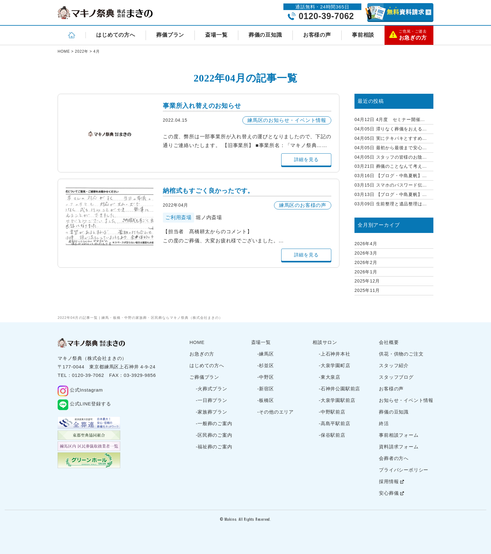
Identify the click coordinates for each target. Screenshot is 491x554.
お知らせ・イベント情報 (406, 400)
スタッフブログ (396, 377)
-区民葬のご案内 (214, 435)
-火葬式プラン (211, 388)
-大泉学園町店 (334, 365)
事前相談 (363, 35)
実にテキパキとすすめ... (390, 138)
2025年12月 (367, 280)
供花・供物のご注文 (401, 353)
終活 (384, 423)
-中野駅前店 (332, 411)
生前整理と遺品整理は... (390, 203)
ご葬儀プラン (204, 377)
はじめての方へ (115, 35)
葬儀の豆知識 (265, 35)
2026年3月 (365, 253)
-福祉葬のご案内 (214, 446)
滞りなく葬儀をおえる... (390, 128)
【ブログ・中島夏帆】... (390, 175)
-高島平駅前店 (334, 423)
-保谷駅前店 (332, 435)
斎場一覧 (216, 35)
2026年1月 (365, 271)
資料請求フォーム (398, 446)
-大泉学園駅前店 (337, 400)
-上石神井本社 (334, 353)
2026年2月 (365, 262)
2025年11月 (367, 290)
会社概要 (389, 342)
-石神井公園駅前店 (339, 388)
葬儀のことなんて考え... (390, 166)
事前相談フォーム (398, 435)
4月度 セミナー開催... (389, 119)
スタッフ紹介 (394, 365)
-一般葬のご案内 (214, 423)
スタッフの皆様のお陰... (390, 157)
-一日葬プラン (211, 400)
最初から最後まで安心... (390, 147)
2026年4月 (365, 243)
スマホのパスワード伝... (390, 184)
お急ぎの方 (201, 353)
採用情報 (391, 481)
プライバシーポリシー (403, 469)
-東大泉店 (329, 377)
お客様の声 (317, 35)
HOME (196, 342)
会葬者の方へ (394, 458)
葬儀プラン (170, 35)
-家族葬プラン (211, 411)
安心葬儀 (391, 493)
